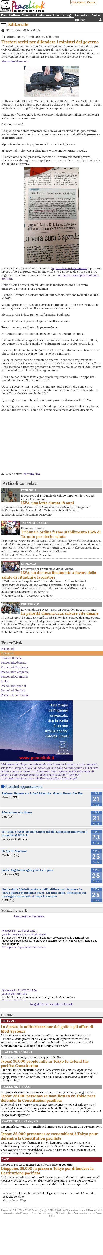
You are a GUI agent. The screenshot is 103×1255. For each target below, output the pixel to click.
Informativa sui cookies (41, 1213)
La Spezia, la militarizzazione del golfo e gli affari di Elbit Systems (47, 1029)
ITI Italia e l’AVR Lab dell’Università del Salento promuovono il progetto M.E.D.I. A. (44, 833)
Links (4, 681)
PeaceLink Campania (15, 672)
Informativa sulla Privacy (15, 1213)
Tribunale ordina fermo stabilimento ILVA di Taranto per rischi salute (61, 534)
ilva (37, 474)
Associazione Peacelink (29, 916)
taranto (29, 474)
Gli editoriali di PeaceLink (23, 30)
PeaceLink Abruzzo (13, 662)
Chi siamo (78, 2)
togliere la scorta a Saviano (69, 268)
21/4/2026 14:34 (27, 930)
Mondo (26, 15)
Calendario (82, 15)
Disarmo (8, 1021)
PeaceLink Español (16, 1087)
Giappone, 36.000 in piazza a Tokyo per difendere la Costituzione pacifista (47, 1170)
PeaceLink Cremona (14, 676)
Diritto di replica (64, 1213)
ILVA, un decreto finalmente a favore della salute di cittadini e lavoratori (48, 575)
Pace (4, 15)
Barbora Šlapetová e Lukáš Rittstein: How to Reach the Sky (42, 793)
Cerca (91, 2)
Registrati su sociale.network (51, 1004)
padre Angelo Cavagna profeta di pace (27, 870)
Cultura (14, 15)
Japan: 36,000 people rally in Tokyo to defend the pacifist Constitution (45, 1063)
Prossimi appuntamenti (24, 786)
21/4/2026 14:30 (27, 990)
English (80, 19)
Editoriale (18, 24)
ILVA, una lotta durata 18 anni (47, 502)
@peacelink (8, 930)
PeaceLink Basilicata (14, 667)
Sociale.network (14, 910)
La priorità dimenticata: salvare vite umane (60, 613)
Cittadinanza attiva (46, 15)
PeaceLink (11, 643)
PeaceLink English (13, 690)
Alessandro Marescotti (15, 61)
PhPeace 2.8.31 (93, 1210)
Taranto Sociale (34, 523)
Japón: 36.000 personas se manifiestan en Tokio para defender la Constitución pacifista (48, 1098)
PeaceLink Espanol (13, 685)
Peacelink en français (15, 695)
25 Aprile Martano (14, 851)
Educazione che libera (17, 812)
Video (96, 15)
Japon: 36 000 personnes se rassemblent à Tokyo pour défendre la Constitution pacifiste (49, 1136)
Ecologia (67, 15)
